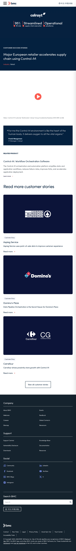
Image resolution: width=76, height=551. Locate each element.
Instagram (8, 482)
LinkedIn (43, 465)
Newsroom (42, 425)
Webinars (6, 415)
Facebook (8, 471)
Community (8, 465)
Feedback (42, 415)
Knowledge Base (44, 440)
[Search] (71, 502)
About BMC (7, 410)
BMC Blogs (8, 477)
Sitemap (6, 425)
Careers (6, 420)
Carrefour (8, 363)
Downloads (7, 450)
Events (41, 410)
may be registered (19, 543)
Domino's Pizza (11, 302)
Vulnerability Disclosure (10, 445)
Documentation (44, 445)
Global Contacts (44, 420)
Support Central (8, 440)
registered (6, 543)
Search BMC (9, 496)
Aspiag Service (10, 242)
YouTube (43, 471)
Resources (42, 450)
